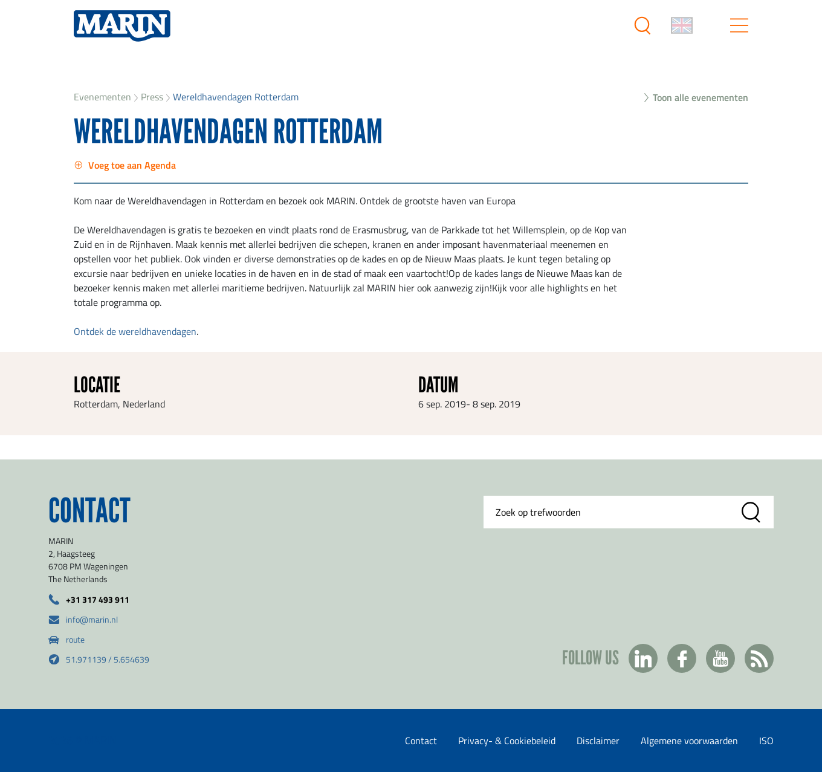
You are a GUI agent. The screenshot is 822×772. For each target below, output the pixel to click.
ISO (766, 740)
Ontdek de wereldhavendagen (135, 331)
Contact (421, 740)
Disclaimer (598, 740)
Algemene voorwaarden (689, 740)
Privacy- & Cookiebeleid (506, 740)
